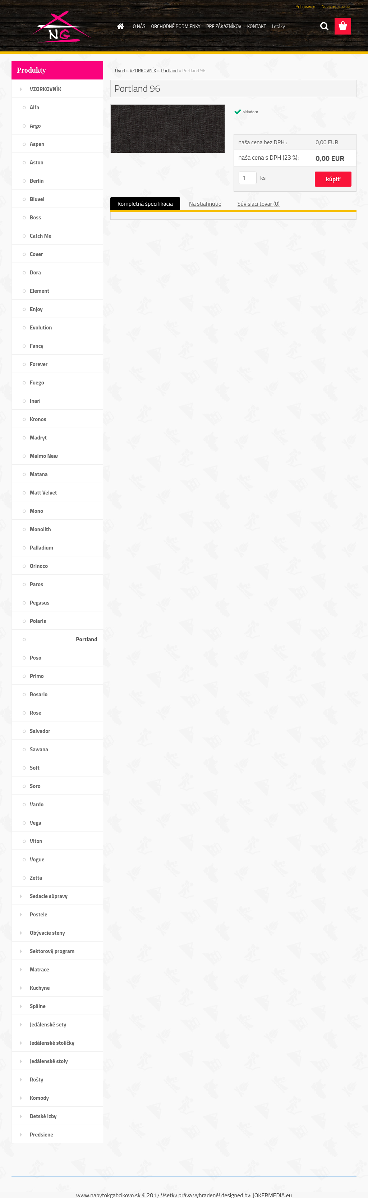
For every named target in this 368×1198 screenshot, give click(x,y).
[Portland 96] (168, 107)
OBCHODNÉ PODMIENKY (175, 26)
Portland (86, 639)
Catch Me (40, 236)
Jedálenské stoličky (52, 1043)
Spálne (38, 1006)
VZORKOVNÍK (45, 89)
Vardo (36, 804)
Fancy (36, 346)
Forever (38, 364)
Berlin (37, 181)
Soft (35, 768)
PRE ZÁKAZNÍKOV (224, 26)
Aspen (37, 144)
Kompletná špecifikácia (145, 203)
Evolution (41, 327)
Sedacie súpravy (49, 896)
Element (39, 291)
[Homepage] (119, 26)
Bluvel (37, 199)
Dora (35, 272)
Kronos (38, 419)
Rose (35, 713)
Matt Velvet (43, 492)
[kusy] (248, 178)
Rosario (38, 694)
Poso (35, 657)
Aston (36, 162)
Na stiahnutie (205, 203)
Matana (39, 474)
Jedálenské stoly (49, 1061)
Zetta (36, 878)
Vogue (37, 859)
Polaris (38, 621)
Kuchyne (40, 988)
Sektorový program (52, 951)
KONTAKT (256, 26)
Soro (35, 786)
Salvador (40, 731)
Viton (36, 841)
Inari (35, 401)
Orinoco (39, 566)
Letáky (278, 26)
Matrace (39, 969)
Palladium (41, 547)
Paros (36, 584)
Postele (38, 914)
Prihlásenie (305, 6)
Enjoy (36, 309)
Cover (36, 254)
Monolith (40, 529)
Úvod (120, 70)
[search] (324, 26)
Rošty (36, 1079)
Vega (35, 823)
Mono (36, 511)
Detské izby (43, 1116)
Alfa (34, 107)
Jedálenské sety (48, 1024)
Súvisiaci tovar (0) (259, 203)
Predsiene (41, 1134)
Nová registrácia (335, 6)
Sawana (39, 749)
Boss (35, 217)
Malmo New (44, 456)
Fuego (37, 382)
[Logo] (61, 27)
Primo (37, 676)
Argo (35, 126)
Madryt (38, 437)
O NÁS (139, 26)
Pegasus (40, 602)
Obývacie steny (47, 933)
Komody (39, 1098)
